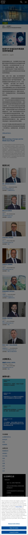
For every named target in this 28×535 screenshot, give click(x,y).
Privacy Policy (19, 507)
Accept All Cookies (14, 533)
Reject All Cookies (14, 528)
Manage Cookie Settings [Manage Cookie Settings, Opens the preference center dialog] (14, 524)
